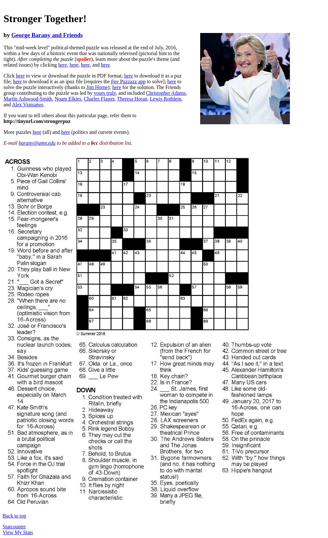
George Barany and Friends (47, 35)
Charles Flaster (99, 99)
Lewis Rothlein (165, 99)
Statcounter (14, 526)
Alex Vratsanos (27, 104)
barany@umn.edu (37, 143)
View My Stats (18, 532)
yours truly (105, 93)
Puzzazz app (128, 81)
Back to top (14, 515)
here (62, 65)
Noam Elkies (68, 99)
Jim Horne (97, 87)
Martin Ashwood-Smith (28, 99)
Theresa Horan (132, 99)
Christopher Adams (166, 93)
